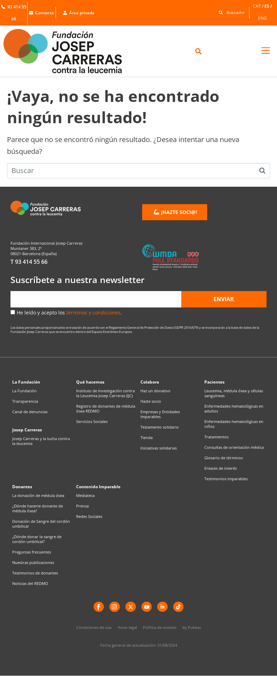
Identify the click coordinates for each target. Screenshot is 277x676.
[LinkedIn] (163, 607)
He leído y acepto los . (69, 312)
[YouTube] (146, 607)
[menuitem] (258, 6)
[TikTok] (179, 607)
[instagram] (114, 607)
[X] (130, 607)
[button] (230, 12)
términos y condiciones (93, 312)
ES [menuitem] (266, 6)
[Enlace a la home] (69, 51)
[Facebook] (98, 607)
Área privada (78, 13)
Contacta (41, 13)
